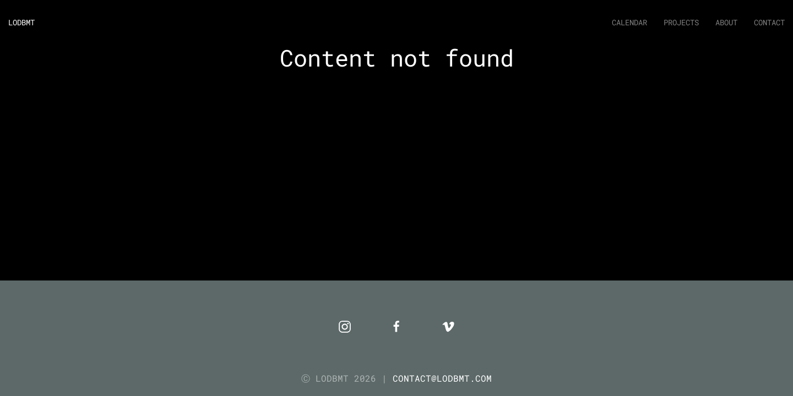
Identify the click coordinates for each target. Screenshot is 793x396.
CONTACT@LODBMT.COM (442, 378)
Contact (769, 22)
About (726, 22)
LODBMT (21, 22)
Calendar (629, 22)
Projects (681, 22)
